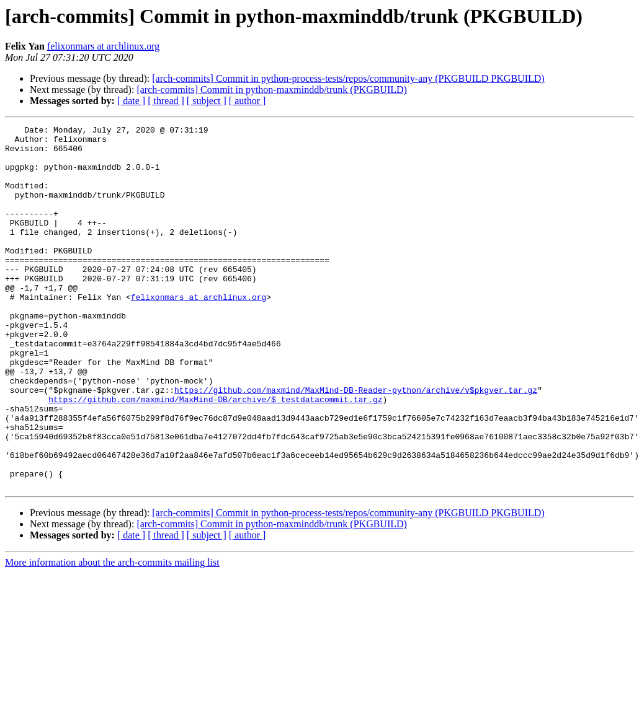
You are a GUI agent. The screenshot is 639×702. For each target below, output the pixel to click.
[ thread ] (166, 100)
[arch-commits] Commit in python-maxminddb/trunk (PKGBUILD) (271, 89)
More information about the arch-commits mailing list (112, 635)
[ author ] (247, 100)
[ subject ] (206, 100)
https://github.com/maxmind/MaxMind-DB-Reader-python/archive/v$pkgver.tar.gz (355, 443)
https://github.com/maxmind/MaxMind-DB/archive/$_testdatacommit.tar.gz (215, 454)
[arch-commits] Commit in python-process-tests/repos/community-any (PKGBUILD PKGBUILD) (348, 78)
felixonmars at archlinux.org (103, 46)
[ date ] (131, 100)
